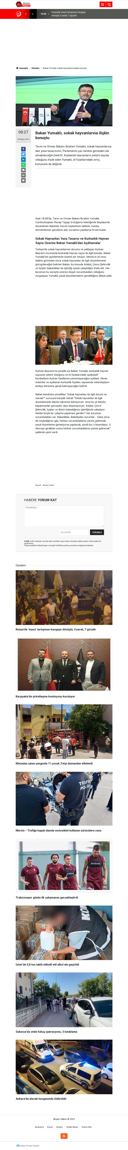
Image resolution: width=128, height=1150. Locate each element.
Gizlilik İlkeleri (72, 1127)
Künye (50, 1127)
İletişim (59, 1127)
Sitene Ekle (87, 1127)
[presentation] (25, 14)
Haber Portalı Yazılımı (29, 1146)
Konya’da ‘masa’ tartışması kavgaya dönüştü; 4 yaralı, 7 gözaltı (68, 14)
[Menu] (102, 4)
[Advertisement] (64, 43)
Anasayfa (39, 1127)
